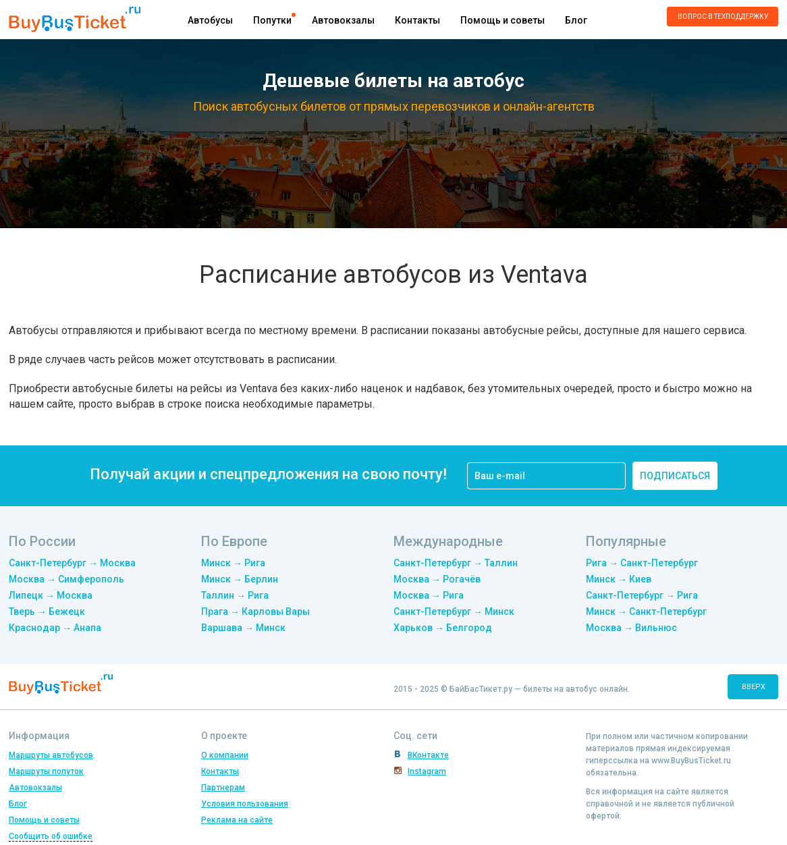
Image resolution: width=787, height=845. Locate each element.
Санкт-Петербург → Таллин (456, 562)
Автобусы (210, 20)
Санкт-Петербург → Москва (72, 562)
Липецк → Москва (50, 595)
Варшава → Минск (243, 627)
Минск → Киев (618, 579)
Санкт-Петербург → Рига (642, 595)
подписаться (675, 475)
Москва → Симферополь (66, 579)
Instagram (427, 771)
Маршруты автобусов (51, 755)
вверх (753, 686)
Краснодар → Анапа (55, 627)
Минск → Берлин (239, 579)
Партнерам (223, 787)
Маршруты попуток (46, 771)
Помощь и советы (502, 20)
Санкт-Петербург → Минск (454, 611)
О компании (224, 755)
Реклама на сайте (237, 820)
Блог (576, 20)
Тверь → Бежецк (47, 611)
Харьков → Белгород (443, 627)
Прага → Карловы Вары (255, 611)
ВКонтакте (428, 755)
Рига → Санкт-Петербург (642, 562)
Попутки (272, 20)
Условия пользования (244, 804)
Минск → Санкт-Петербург (646, 611)
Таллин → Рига (235, 595)
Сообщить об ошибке (50, 836)
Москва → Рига (429, 595)
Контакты (417, 20)
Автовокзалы (343, 20)
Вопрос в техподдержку (723, 16)
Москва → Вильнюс (631, 627)
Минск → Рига (233, 562)
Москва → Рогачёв (437, 579)
